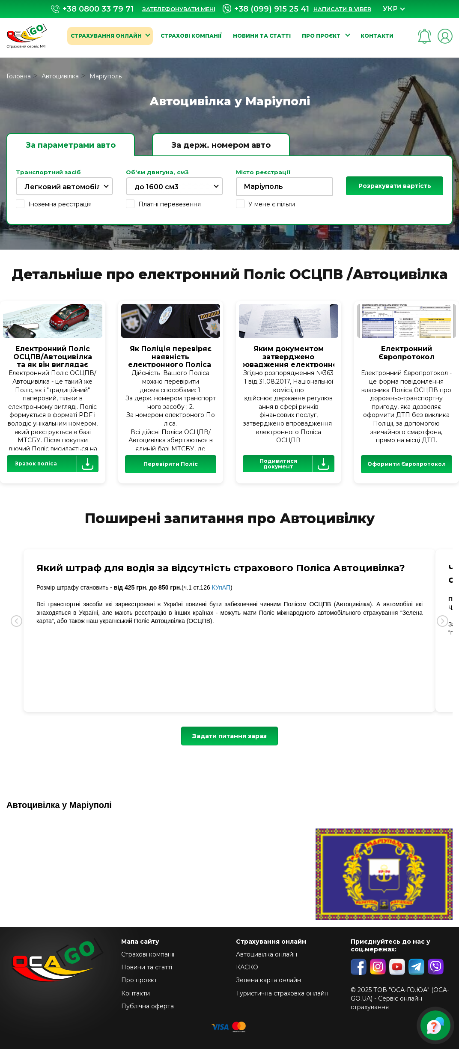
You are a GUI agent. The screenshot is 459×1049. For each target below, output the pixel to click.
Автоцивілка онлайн (266, 954)
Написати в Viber (342, 9)
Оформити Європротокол (406, 464)
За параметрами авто (71, 145)
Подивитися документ (296, 464)
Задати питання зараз (229, 736)
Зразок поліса (56, 464)
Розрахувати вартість (394, 186)
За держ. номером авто (221, 145)
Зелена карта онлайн (268, 980)
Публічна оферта (147, 1006)
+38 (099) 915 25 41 (266, 9)
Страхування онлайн (106, 36)
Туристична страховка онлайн (282, 993)
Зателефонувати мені (178, 9)
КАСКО (247, 967)
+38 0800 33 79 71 (92, 9)
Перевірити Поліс (170, 464)
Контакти (377, 36)
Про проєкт (322, 36)
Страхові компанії (191, 36)
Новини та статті (262, 36)
